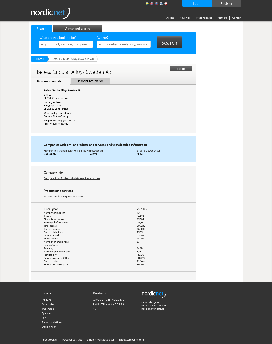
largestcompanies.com (131, 339)
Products (46, 299)
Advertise (185, 17)
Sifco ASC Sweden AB (148, 150)
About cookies (50, 339)
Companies (48, 304)
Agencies (47, 313)
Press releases (204, 17)
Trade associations (52, 322)
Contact (236, 17)
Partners (222, 17)
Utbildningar (49, 326)
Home (40, 59)
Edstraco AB (96, 150)
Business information (50, 81)
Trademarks (48, 308)
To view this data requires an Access (63, 196)
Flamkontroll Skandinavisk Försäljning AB (67, 150)
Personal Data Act (72, 339)
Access (170, 17)
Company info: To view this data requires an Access (72, 178)
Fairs (44, 317)
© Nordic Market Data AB (100, 339)
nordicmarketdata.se (152, 308)
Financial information (90, 81)
